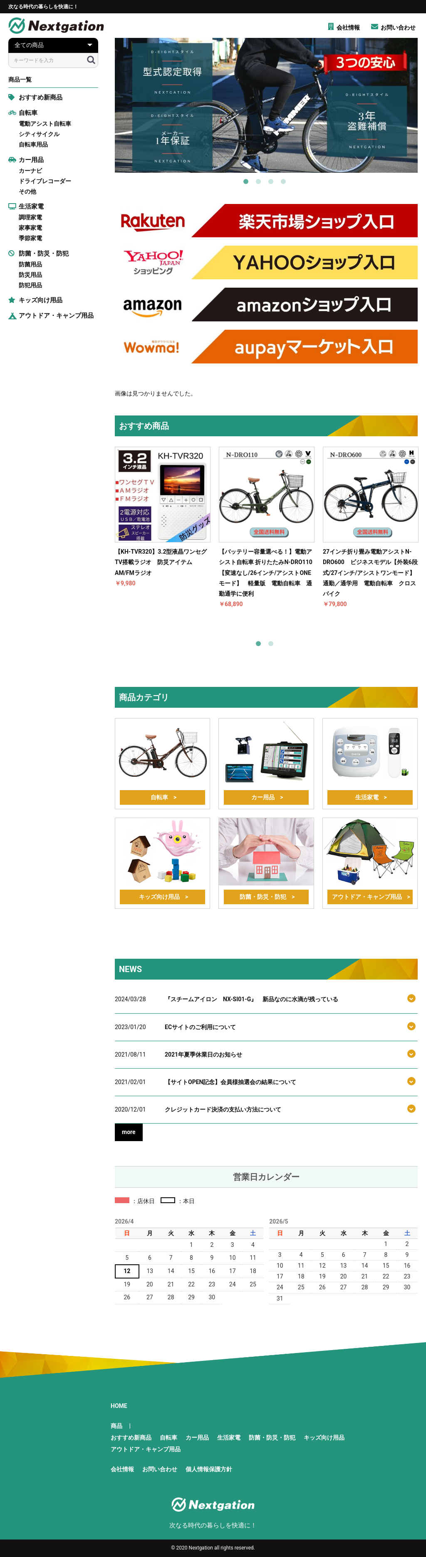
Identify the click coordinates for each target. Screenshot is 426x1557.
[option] (266, 105)
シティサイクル (39, 134)
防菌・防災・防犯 (38, 253)
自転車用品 (33, 144)
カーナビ (30, 170)
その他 (27, 191)
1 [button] (247, 183)
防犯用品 (30, 285)
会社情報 (122, 1469)
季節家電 (30, 238)
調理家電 (30, 217)
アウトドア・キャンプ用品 (51, 315)
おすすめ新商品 (35, 97)
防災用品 (30, 274)
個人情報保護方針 (209, 1469)
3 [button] (272, 183)
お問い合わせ (159, 1469)
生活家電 (26, 206)
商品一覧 (20, 79)
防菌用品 (30, 264)
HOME (119, 1406)
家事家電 (30, 227)
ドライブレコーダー (45, 181)
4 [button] (285, 183)
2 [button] (260, 183)
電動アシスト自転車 (45, 123)
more (129, 1132)
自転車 (22, 113)
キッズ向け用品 (35, 300)
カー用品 (26, 160)
